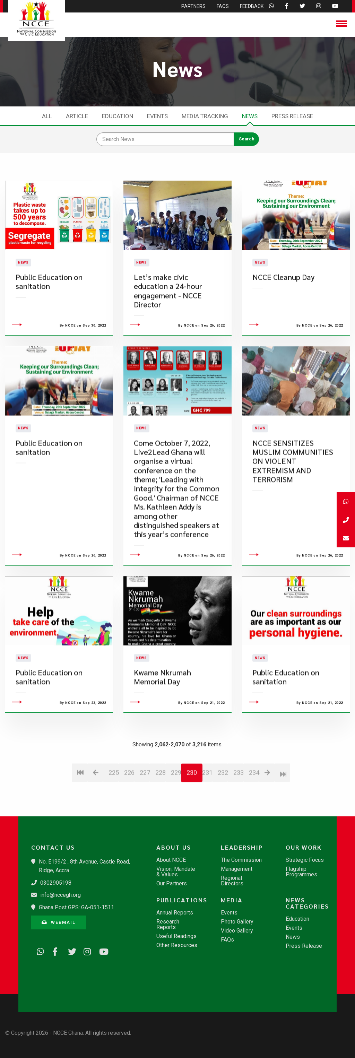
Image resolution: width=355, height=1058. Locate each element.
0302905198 (55, 882)
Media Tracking (205, 116)
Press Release (292, 116)
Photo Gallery (237, 922)
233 (238, 814)
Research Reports (167, 924)
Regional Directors (232, 880)
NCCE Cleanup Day (283, 297)
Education (117, 116)
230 (192, 814)
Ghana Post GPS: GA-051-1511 (76, 907)
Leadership (242, 847)
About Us (173, 847)
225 (114, 814)
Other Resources (176, 945)
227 (145, 814)
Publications (180, 900)
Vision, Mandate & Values (175, 871)
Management (236, 869)
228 (160, 814)
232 (223, 814)
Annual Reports (174, 913)
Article (77, 116)
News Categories (307, 903)
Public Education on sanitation (49, 302)
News (250, 116)
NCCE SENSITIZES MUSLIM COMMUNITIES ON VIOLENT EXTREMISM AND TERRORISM (292, 502)
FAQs (227, 940)
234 (254, 814)
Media (232, 900)
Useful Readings (176, 936)
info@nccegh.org (60, 895)
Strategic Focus (305, 860)
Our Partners (171, 883)
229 (176, 814)
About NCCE (171, 860)
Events (157, 116)
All (47, 116)
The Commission (241, 860)
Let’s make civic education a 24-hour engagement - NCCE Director (168, 311)
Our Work (304, 847)
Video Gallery (237, 931)
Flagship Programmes (301, 871)
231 (207, 814)
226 (129, 814)
